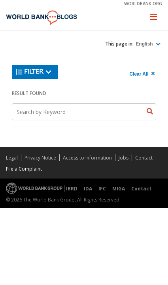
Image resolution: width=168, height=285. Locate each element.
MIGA (118, 188)
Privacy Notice (40, 157)
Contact (144, 157)
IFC (102, 188)
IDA (88, 188)
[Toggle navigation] (153, 17)
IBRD (71, 188)
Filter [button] (33, 72)
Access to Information (87, 157)
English (145, 44)
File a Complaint (24, 168)
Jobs (123, 157)
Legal (12, 157)
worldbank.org (143, 3)
